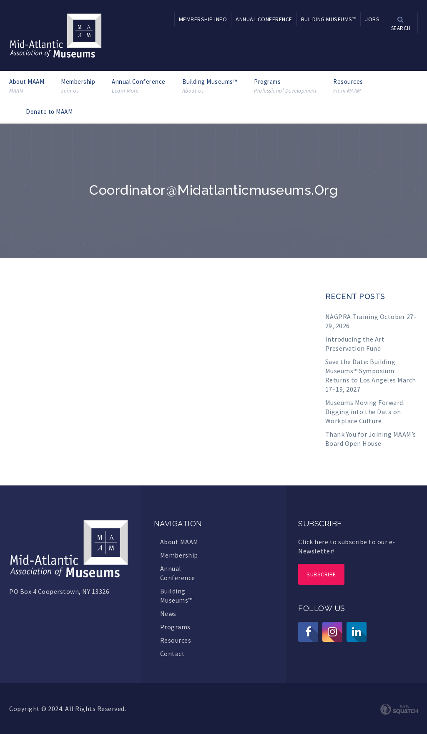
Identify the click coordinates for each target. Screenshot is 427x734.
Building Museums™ (210, 86)
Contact (172, 653)
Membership (78, 86)
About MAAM (26, 86)
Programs (285, 86)
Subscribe (321, 574)
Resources (348, 86)
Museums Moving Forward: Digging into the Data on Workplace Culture (365, 411)
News (168, 613)
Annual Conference (139, 86)
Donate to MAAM (49, 112)
